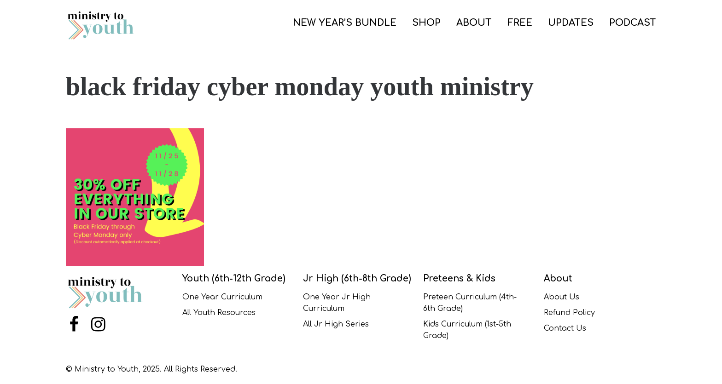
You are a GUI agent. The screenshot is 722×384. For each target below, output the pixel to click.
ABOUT (474, 22)
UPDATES (571, 22)
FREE (519, 22)
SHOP (426, 22)
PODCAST (632, 22)
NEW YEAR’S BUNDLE (344, 22)
